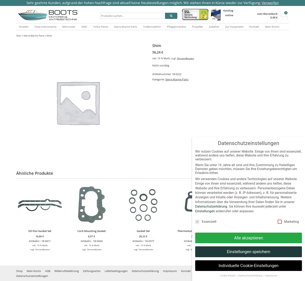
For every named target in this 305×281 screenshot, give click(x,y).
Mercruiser (68, 27)
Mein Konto (272, 27)
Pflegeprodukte (176, 27)
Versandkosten (185, 58)
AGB (47, 271)
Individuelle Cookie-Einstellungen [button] (249, 271)
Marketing (288, 227)
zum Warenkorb (267, 14)
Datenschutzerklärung (145, 271)
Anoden (24, 27)
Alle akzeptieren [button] (248, 243)
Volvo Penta (100, 27)
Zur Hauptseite (234, 27)
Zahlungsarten (92, 271)
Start (18, 35)
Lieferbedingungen (116, 271)
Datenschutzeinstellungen (32, 276)
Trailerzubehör (152, 27)
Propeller (197, 27)
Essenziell (205, 227)
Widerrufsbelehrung (66, 271)
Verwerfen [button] (270, 2)
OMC (84, 27)
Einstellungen (205, 217)
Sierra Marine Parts (125, 27)
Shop (19, 271)
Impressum (170, 271)
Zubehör (214, 27)
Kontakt (254, 27)
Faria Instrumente (45, 27)
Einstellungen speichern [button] (248, 257)
